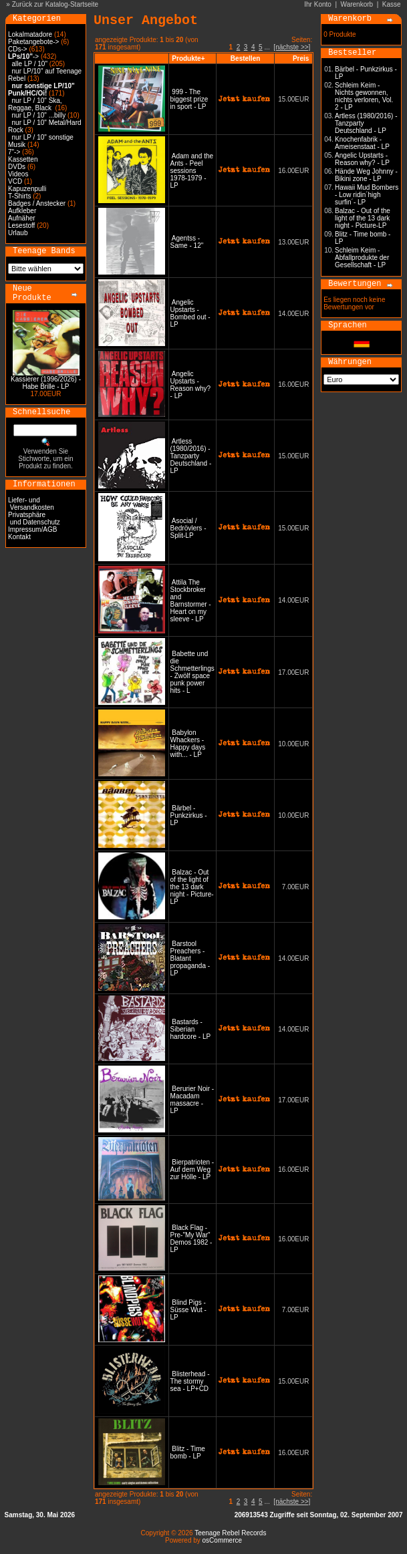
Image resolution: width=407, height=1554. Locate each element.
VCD (15, 181)
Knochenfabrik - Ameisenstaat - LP (362, 143)
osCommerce (222, 1540)
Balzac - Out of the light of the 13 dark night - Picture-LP (192, 887)
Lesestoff (21, 225)
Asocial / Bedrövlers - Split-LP (188, 528)
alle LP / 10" (29, 63)
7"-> (14, 152)
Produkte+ (188, 58)
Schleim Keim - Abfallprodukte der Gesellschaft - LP (362, 258)
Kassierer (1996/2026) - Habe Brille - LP (46, 382)
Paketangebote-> (33, 41)
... (266, 47)
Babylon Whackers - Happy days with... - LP (188, 743)
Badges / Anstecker (36, 203)
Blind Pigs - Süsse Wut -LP (188, 1310)
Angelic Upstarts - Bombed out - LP (190, 313)
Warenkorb (357, 4)
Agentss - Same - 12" (187, 242)
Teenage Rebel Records (230, 1533)
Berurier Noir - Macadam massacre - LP (192, 1099)
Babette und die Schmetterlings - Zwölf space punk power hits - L (192, 672)
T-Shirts (19, 196)
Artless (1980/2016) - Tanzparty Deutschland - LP (191, 456)
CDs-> (17, 49)
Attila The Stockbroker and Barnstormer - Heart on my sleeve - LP (190, 601)
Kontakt (19, 536)
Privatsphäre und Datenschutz (34, 518)
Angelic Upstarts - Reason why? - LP (190, 385)
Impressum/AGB (32, 529)
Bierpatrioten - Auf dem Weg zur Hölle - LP (192, 1169)
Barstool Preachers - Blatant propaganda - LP (190, 958)
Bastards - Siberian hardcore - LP (190, 1029)
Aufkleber (22, 210)
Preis (301, 58)
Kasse (391, 4)
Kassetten (22, 159)
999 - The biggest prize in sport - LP (189, 99)
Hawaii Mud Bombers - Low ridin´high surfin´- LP (366, 195)
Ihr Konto (317, 4)
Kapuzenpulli (27, 188)
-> (23, 56)
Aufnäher (21, 218)
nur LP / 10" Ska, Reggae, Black (35, 104)
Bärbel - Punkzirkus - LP (188, 815)
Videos (18, 174)
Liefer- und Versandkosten (31, 503)
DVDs (16, 166)
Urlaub (17, 233)
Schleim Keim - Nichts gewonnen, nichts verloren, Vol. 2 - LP (364, 96)
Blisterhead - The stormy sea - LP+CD (190, 1381)
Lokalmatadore (30, 34)
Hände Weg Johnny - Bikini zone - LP (366, 175)
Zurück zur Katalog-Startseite (55, 4)
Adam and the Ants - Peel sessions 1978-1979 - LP (192, 170)
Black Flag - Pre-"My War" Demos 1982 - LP (191, 1238)
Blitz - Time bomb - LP (187, 1452)
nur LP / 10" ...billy (39, 115)
